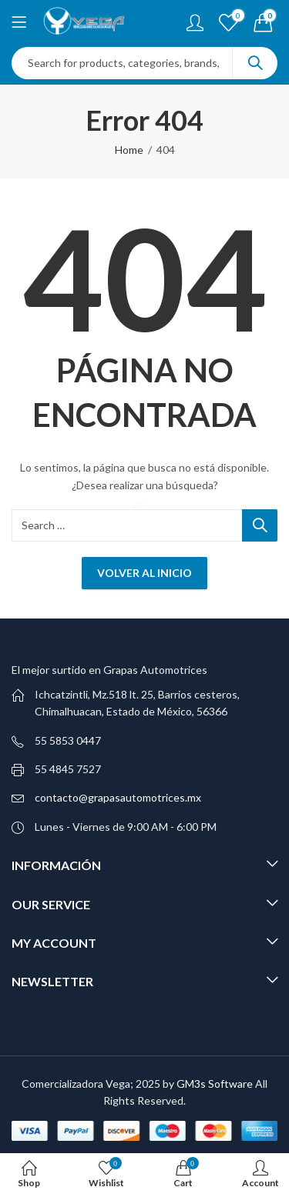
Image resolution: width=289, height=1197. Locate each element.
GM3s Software (215, 1083)
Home (129, 149)
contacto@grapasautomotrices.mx (118, 797)
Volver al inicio (144, 572)
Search (255, 63)
